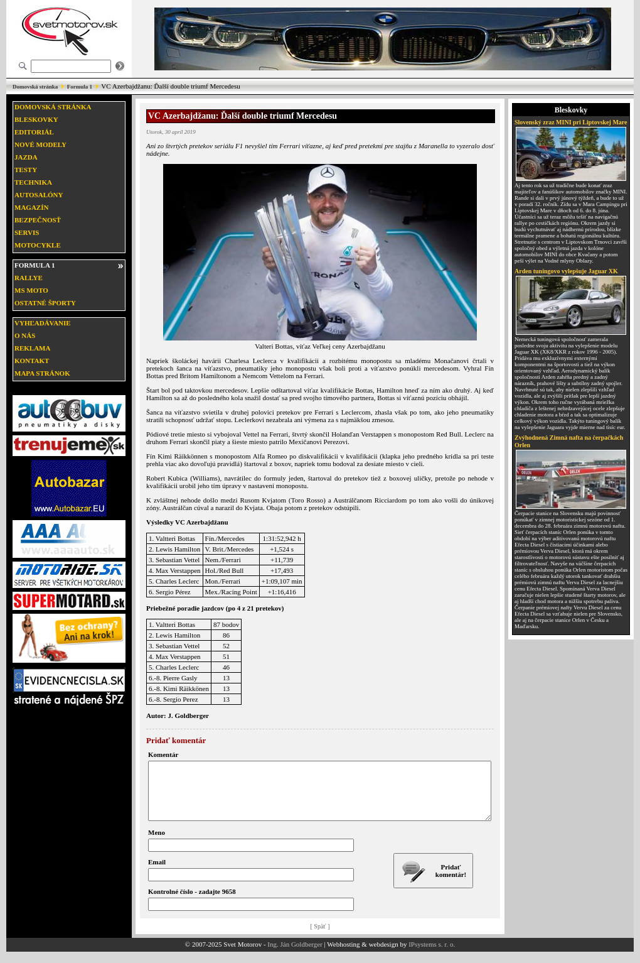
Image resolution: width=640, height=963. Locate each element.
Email (157, 873)
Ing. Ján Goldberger (294, 955)
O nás (24, 335)
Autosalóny (38, 195)
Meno (156, 843)
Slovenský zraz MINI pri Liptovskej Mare (571, 122)
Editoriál (34, 132)
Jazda (26, 157)
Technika (33, 182)
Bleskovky (36, 119)
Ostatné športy (45, 303)
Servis (26, 232)
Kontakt (31, 360)
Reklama (32, 348)
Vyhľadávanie (42, 323)
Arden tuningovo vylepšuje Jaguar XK (566, 271)
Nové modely (40, 144)
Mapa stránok (42, 373)
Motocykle (37, 245)
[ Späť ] (320, 937)
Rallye (28, 277)
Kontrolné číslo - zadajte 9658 (192, 902)
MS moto (31, 290)
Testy (25, 169)
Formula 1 (79, 87)
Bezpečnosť (37, 220)
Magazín (31, 207)
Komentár (163, 754)
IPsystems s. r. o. (431, 955)
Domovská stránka (35, 87)
